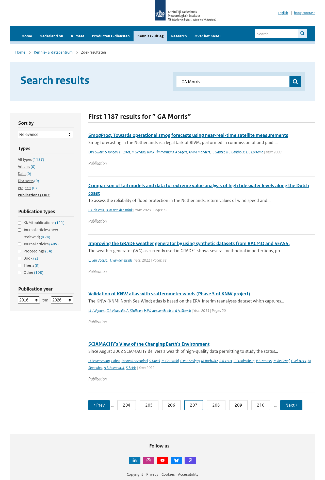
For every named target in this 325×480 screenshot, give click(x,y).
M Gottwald (170, 360)
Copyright (135, 474)
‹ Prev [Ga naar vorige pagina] (99, 405)
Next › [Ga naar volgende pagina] (291, 405)
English (283, 13)
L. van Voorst (97, 260)
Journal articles (41, 244)
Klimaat (77, 36)
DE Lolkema (254, 152)
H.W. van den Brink (119, 209)
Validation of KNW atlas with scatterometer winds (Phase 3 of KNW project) (169, 294)
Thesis (32, 265)
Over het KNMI (207, 36)
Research (179, 36)
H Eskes (124, 152)
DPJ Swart (96, 152)
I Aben (115, 360)
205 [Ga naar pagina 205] (149, 405)
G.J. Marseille (115, 310)
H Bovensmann (99, 360)
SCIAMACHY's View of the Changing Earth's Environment (148, 344)
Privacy (152, 474)
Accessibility (188, 474)
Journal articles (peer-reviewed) (41, 233)
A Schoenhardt (114, 367)
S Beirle (131, 367)
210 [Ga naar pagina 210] (261, 405)
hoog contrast (304, 13)
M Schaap (138, 152)
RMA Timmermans (160, 152)
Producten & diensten (111, 36)
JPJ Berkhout (235, 152)
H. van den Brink (120, 260)
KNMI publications (44, 222)
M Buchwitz (209, 360)
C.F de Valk (96, 209)
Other (33, 272)
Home (27, 36)
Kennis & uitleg (150, 36)
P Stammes (264, 360)
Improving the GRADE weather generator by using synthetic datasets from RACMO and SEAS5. (189, 243)
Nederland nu (51, 36)
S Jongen (111, 152)
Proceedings (38, 251)
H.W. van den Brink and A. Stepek (167, 310)
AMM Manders (199, 152)
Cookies (168, 474)
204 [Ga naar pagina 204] (127, 405)
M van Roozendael (135, 360)
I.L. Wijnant (96, 310)
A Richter (225, 360)
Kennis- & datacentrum (53, 52)
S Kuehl (154, 360)
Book (31, 258)
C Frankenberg (244, 360)
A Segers (181, 152)
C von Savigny (190, 360)
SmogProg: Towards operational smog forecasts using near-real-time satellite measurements (188, 135)
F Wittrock (298, 360)
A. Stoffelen (134, 310)
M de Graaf (281, 360)
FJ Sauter (218, 152)
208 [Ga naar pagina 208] (216, 405)
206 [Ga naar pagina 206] (171, 405)
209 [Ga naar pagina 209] (238, 405)
